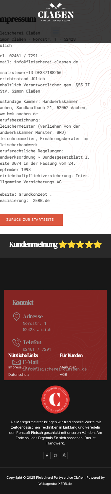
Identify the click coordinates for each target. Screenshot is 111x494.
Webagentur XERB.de (55, 484)
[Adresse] (16, 331)
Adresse (33, 331)
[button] (55, 32)
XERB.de (35, 200)
